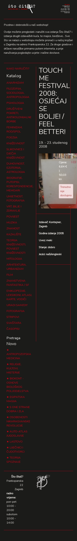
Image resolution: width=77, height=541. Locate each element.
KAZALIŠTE (13, 234)
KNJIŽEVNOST (15, 143)
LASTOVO (16, 442)
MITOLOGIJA (14, 259)
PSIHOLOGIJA (15, 103)
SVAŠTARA (13, 323)
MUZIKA (11, 222)
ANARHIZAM (15, 83)
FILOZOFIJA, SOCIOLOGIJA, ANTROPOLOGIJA (17, 93)
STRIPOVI (12, 317)
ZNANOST (13, 228)
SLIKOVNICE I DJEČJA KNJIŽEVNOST (15, 153)
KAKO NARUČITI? (17, 69)
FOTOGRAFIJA (15, 311)
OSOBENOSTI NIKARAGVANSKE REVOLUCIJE (18, 421)
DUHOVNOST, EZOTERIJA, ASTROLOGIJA (15, 168)
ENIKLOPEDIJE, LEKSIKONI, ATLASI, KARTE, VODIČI (19, 295)
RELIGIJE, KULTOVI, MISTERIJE (13, 368)
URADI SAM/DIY (17, 305)
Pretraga (13, 338)
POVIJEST (12, 217)
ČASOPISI (12, 329)
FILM (9, 275)
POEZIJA (11, 137)
